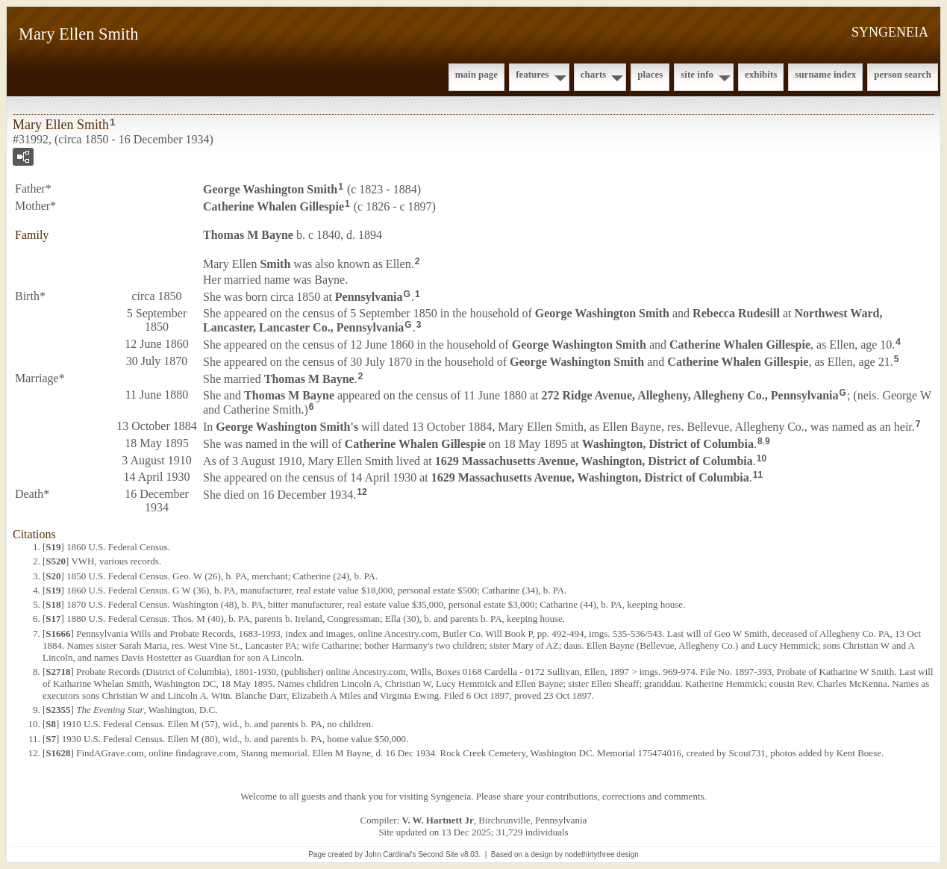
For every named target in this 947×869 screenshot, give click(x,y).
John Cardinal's (390, 854)
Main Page (476, 74)
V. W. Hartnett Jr (438, 820)
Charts (594, 74)
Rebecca (736, 313)
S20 (53, 576)
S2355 (58, 709)
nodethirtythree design (602, 854)
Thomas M (248, 234)
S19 (53, 546)
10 (761, 458)
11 (758, 475)
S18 (53, 604)
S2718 (58, 671)
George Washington (270, 189)
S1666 (58, 633)
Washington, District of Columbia (668, 443)
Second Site (438, 854)
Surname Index (825, 74)
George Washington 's (287, 426)
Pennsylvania (369, 296)
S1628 (58, 753)
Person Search (902, 74)
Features (532, 74)
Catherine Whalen (273, 206)
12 (361, 492)
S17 (53, 618)
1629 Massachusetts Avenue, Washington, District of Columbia (594, 460)
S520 (56, 561)
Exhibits (761, 74)
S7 (51, 738)
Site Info (697, 74)
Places (650, 74)
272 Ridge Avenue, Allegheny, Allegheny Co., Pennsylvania (690, 395)
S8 (51, 723)
